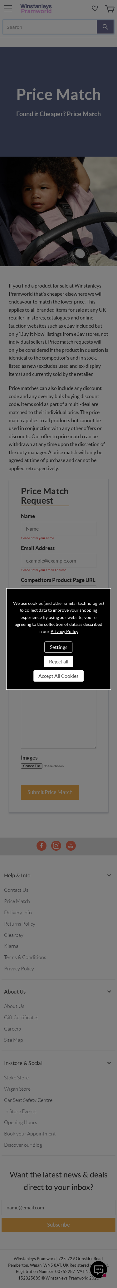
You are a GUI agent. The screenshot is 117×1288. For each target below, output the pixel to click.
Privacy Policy (64, 631)
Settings (58, 647)
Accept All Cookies (58, 676)
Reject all (58, 661)
